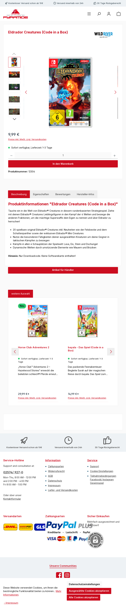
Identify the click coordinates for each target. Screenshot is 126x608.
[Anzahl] (63, 155)
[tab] (19, 194)
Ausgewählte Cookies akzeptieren (89, 590)
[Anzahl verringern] (11, 155)
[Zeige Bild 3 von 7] (65, 124)
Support (94, 466)
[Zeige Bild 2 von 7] (60, 124)
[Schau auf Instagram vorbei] (67, 575)
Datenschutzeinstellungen (84, 584)
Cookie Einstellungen (101, 471)
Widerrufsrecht (56, 471)
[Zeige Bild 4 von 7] (70, 124)
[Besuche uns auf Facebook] (59, 575)
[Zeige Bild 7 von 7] (86, 124)
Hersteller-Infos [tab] (85, 194)
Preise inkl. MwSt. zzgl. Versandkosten (27, 139)
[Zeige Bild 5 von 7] (76, 124)
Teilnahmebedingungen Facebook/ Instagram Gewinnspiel (103, 479)
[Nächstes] (115, 92)
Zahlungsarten (56, 466)
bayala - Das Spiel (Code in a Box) (85, 349)
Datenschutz (55, 480)
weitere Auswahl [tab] (20, 293)
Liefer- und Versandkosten (63, 490)
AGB (50, 476)
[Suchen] (99, 13)
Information (53, 460)
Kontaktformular (12, 498)
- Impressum (11, 602)
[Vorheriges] (26, 92)
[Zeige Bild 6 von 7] (81, 124)
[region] (63, 92)
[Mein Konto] (109, 13)
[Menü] (89, 13)
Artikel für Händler (63, 269)
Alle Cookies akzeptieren (83, 597)
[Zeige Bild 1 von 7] (55, 124)
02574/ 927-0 (13, 472)
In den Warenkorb (63, 163)
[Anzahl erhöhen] (114, 155)
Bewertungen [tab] (62, 194)
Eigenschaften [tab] (41, 194)
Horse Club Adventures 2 (33, 347)
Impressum (54, 485)
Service (92, 460)
